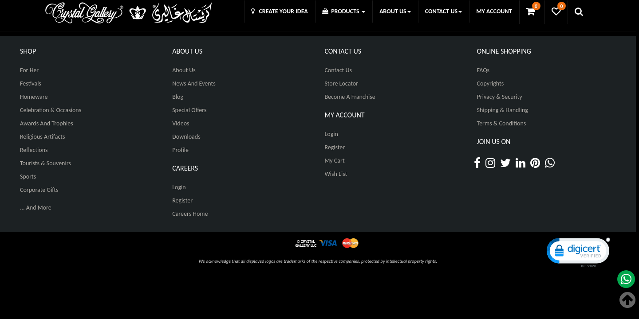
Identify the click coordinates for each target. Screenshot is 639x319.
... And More (35, 207)
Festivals (30, 83)
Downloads (186, 136)
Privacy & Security (499, 97)
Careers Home (190, 214)
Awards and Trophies (46, 123)
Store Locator (341, 83)
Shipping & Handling (502, 110)
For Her (29, 70)
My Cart (334, 160)
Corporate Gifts (39, 190)
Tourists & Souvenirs (45, 163)
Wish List (335, 174)
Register (182, 200)
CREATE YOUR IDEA (279, 11)
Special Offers (189, 110)
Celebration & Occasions (50, 110)
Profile (180, 150)
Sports (28, 176)
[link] (577, 252)
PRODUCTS (343, 11)
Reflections (34, 150)
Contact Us (338, 70)
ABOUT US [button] (395, 11)
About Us (184, 70)
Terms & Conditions (501, 123)
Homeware (33, 97)
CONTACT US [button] (443, 11)
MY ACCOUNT (494, 11)
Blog (177, 97)
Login (178, 187)
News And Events (194, 83)
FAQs (483, 70)
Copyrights (490, 83)
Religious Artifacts (42, 136)
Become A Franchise (349, 97)
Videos (180, 123)
